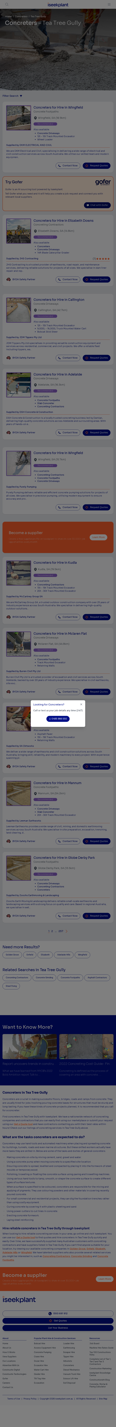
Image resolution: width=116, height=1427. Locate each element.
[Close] (81, 704)
